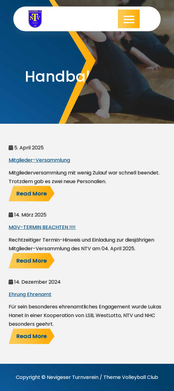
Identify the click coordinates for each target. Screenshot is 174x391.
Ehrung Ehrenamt (30, 294)
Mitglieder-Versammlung (39, 160)
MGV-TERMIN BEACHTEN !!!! (42, 227)
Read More (31, 193)
